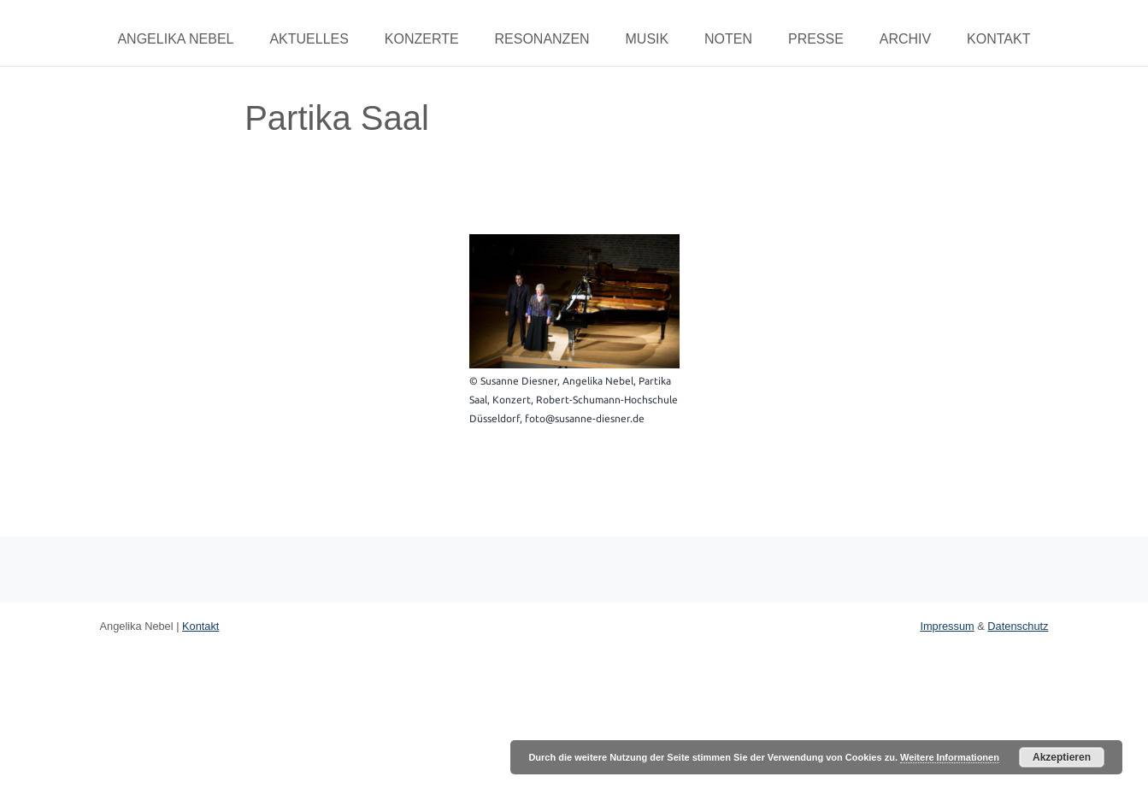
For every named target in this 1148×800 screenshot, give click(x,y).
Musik (647, 39)
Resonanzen (541, 39)
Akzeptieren (1062, 757)
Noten (728, 39)
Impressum (947, 626)
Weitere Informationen (949, 757)
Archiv (905, 39)
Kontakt (998, 39)
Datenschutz (1017, 626)
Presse (816, 39)
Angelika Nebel (175, 39)
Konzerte (422, 39)
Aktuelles (308, 39)
